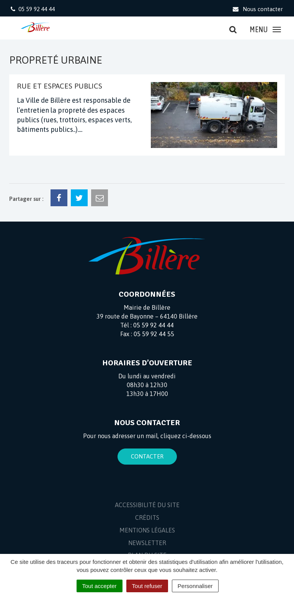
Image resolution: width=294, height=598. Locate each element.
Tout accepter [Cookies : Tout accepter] (99, 586)
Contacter (147, 456)
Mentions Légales (147, 530)
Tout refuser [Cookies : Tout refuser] (147, 586)
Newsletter (147, 542)
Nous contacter (257, 9)
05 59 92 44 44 (153, 325)
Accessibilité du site (147, 504)
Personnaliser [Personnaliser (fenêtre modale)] (195, 586)
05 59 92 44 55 (154, 333)
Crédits (147, 517)
